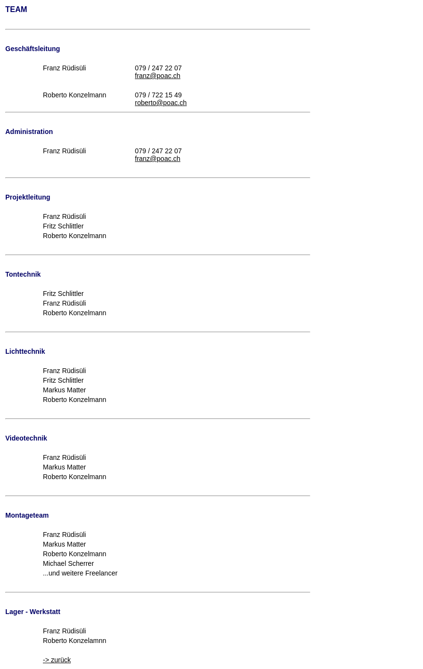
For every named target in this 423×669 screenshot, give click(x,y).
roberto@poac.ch (161, 103)
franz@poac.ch (157, 76)
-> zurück (57, 660)
